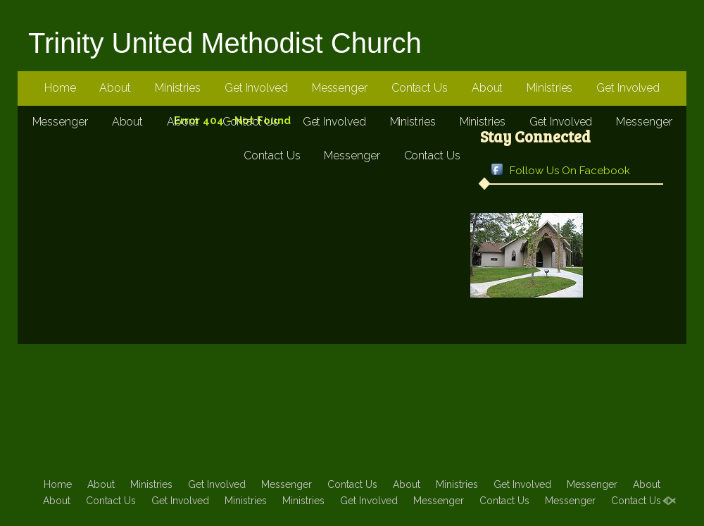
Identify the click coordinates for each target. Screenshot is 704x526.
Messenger (339, 87)
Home (60, 87)
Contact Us (419, 87)
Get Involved (256, 87)
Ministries (178, 87)
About (115, 87)
